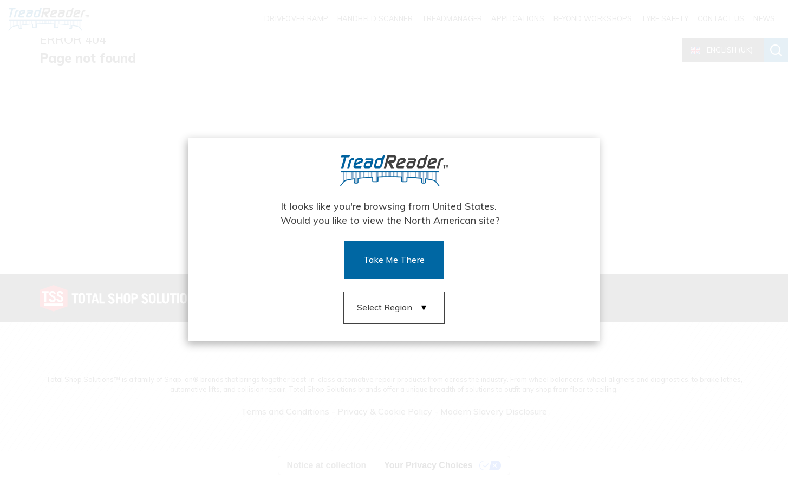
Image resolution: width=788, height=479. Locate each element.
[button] (394, 307)
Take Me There (394, 259)
